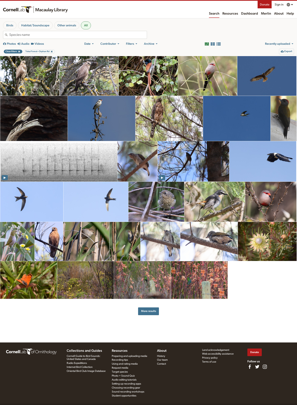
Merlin (266, 13)
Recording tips (120, 360)
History (161, 356)
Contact (161, 364)
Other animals (66, 25)
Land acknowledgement (215, 350)
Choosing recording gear (126, 387)
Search (214, 13)
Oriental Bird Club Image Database (86, 371)
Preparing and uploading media (129, 356)
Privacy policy (210, 357)
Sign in (279, 4)
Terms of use (209, 361)
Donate (264, 4)
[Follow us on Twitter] (257, 366)
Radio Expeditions (77, 363)
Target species (120, 372)
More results (148, 311)
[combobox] (78, 35)
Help (290, 13)
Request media (120, 368)
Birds (9, 25)
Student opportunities (124, 395)
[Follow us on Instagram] (265, 366)
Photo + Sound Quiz (123, 375)
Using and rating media (125, 364)
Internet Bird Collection (80, 367)
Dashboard (249, 13)
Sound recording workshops (128, 391)
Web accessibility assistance (218, 354)
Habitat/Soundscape (35, 25)
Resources (230, 13)
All (86, 25)
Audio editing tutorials (124, 379)
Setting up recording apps (126, 383)
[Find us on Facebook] (249, 366)
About (279, 13)
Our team (162, 360)
